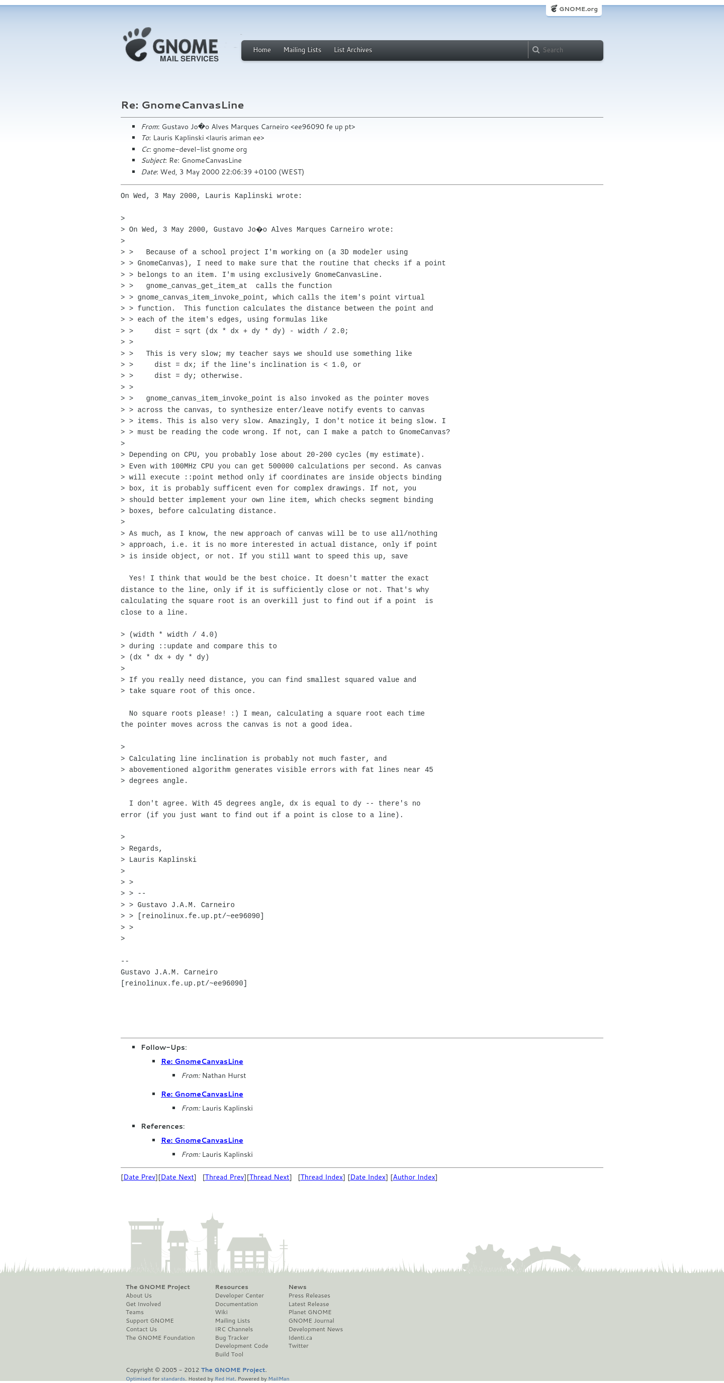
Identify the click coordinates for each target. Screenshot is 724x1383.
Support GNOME (150, 1321)
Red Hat (225, 1378)
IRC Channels (234, 1329)
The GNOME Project (158, 1287)
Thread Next (269, 1177)
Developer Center (239, 1296)
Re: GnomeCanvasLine (202, 1061)
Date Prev (139, 1177)
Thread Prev (224, 1177)
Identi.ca (300, 1338)
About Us (139, 1296)
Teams (135, 1312)
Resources (231, 1287)
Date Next (177, 1177)
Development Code (241, 1346)
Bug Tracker (232, 1338)
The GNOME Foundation (160, 1338)
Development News (315, 1329)
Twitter (298, 1346)
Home (262, 49)
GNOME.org (578, 9)
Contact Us (141, 1329)
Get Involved (143, 1304)
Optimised (138, 1378)
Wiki (221, 1312)
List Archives (353, 49)
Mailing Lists (302, 49)
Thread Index (322, 1177)
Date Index (368, 1177)
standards (173, 1378)
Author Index (414, 1177)
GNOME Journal (311, 1321)
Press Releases (309, 1296)
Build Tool (229, 1354)
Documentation (236, 1304)
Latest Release (308, 1304)
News (297, 1287)
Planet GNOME (309, 1312)
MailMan (278, 1378)
